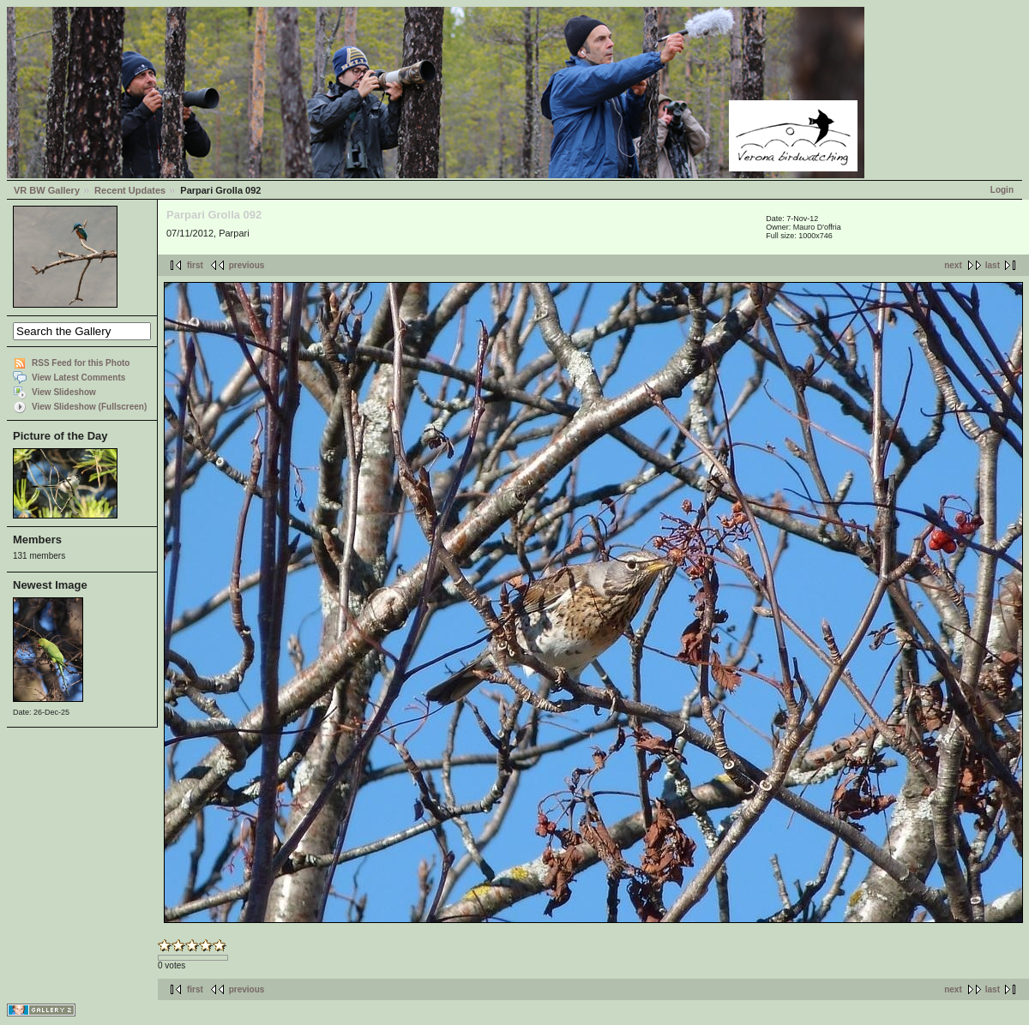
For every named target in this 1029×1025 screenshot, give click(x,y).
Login (1002, 190)
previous (247, 265)
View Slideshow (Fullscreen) (89, 406)
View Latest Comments (78, 377)
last (992, 265)
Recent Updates (129, 190)
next (953, 265)
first (195, 265)
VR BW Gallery (47, 190)
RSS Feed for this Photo (80, 363)
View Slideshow (64, 392)
